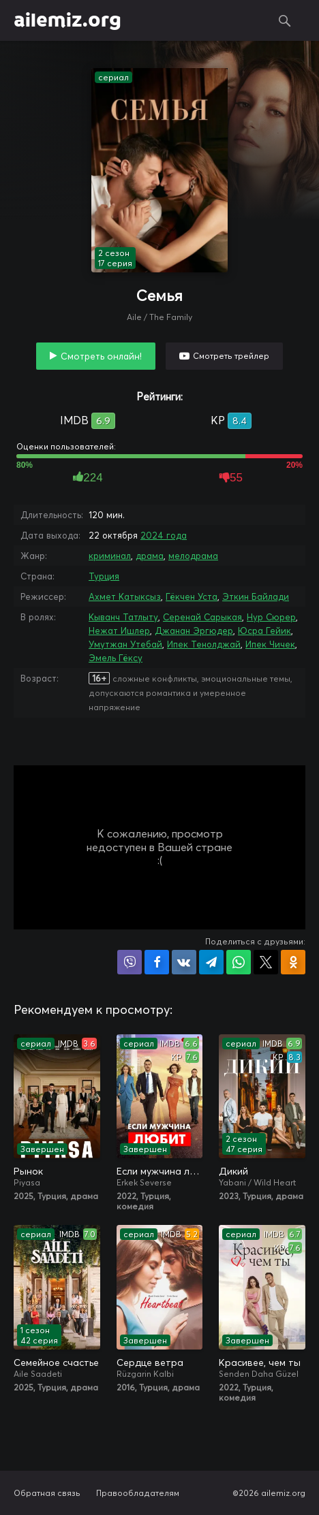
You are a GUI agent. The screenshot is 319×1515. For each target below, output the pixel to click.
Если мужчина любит (160, 1171)
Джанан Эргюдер (194, 630)
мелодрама (193, 555)
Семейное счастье (56, 1362)
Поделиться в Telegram (211, 962)
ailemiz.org (67, 20)
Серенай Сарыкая (202, 616)
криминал (110, 555)
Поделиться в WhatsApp (238, 962)
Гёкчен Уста (191, 596)
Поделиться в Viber (129, 962)
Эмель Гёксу (115, 657)
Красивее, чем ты (260, 1362)
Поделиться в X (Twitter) (266, 962)
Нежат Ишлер (119, 630)
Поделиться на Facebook (157, 962)
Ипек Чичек (270, 644)
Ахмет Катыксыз (125, 596)
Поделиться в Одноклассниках (293, 962)
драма (150, 555)
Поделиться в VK (184, 962)
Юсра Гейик (264, 630)
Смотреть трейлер (231, 356)
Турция (104, 576)
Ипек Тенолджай (204, 644)
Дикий (233, 1171)
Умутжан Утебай (125, 644)
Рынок (28, 1171)
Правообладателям (137, 1493)
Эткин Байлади (255, 596)
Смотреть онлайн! (101, 356)
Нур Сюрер (271, 616)
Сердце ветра (150, 1362)
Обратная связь (47, 1493)
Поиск (284, 20)
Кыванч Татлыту (123, 616)
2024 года (163, 535)
